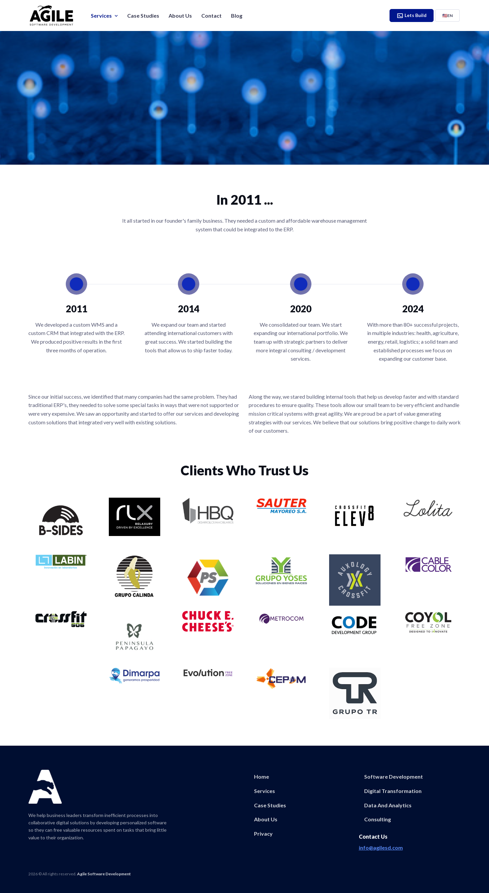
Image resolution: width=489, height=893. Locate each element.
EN (447, 15)
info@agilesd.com (381, 847)
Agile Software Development (104, 873)
